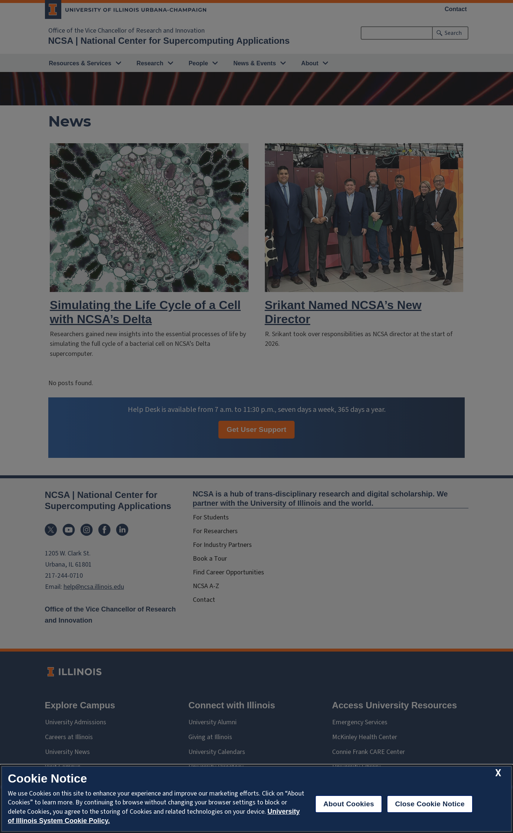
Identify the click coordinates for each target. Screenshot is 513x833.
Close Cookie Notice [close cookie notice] (429, 804)
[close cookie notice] (498, 773)
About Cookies (348, 804)
